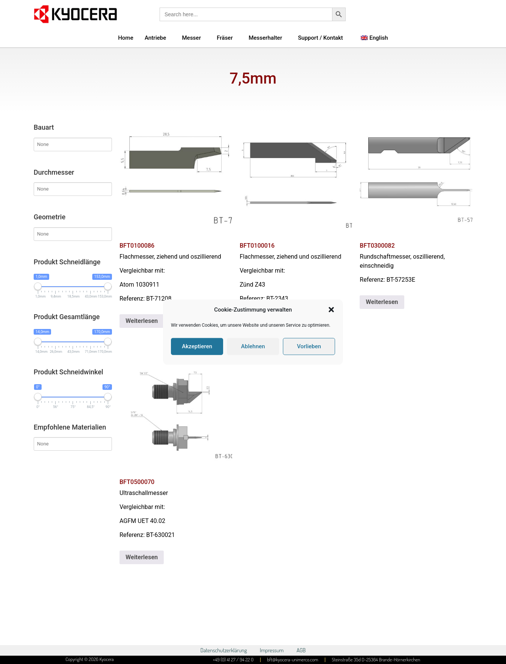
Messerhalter (265, 37)
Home (125, 37)
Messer (191, 37)
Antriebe (155, 37)
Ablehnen (253, 346)
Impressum (272, 650)
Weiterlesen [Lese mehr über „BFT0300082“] (382, 302)
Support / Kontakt (320, 37)
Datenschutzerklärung (223, 650)
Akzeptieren (197, 346)
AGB (301, 650)
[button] (331, 309)
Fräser (225, 37)
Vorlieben (309, 346)
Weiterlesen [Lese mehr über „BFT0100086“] (142, 320)
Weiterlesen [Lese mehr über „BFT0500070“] (142, 557)
